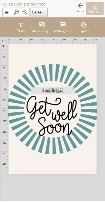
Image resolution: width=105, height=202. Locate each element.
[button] (7, 12)
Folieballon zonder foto (23, 4)
